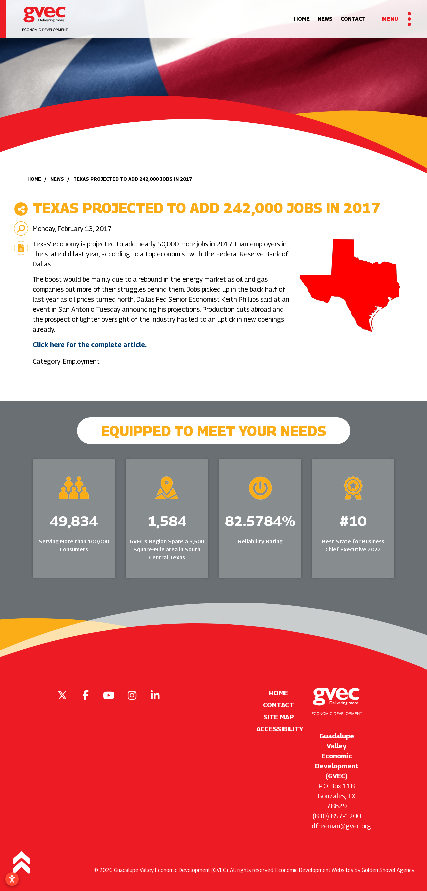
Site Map (278, 717)
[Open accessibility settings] (12, 879)
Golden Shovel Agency (388, 870)
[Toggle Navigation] (396, 19)
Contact (353, 19)
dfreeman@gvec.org (341, 826)
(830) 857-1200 (337, 816)
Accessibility (278, 729)
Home (302, 19)
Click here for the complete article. (90, 345)
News (325, 19)
